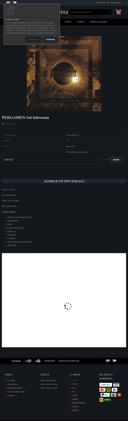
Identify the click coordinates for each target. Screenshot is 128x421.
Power (48, 389)
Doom (54, 381)
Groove (55, 385)
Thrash (54, 389)
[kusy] (99, 160)
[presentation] (3, 310)
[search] (93, 13)
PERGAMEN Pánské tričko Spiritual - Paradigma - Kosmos (60, 318)
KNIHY (81, 22)
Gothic (42, 385)
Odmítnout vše (33, 39)
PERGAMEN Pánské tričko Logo (101, 317)
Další (117, 22)
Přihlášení (102, 3)
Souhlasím (50, 39)
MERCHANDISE (99, 22)
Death (48, 381)
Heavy (42, 389)
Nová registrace (115, 3)
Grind (49, 385)
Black (42, 381)
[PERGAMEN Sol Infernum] (64, 73)
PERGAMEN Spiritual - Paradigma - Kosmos (21, 317)
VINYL (68, 22)
